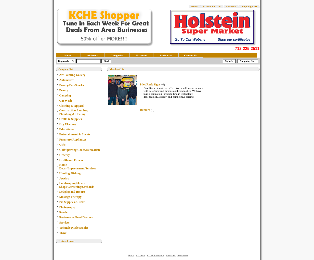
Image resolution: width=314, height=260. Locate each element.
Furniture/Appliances (72, 139)
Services (64, 222)
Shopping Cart (249, 6)
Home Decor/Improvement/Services (77, 166)
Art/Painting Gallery (72, 75)
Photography (67, 207)
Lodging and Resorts (72, 191)
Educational (67, 129)
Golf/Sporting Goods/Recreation (79, 150)
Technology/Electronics (74, 227)
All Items (92, 55)
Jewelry (64, 178)
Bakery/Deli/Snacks (71, 85)
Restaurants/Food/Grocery (76, 217)
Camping (65, 95)
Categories (117, 55)
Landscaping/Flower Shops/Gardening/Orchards (76, 185)
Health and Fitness (71, 160)
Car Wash (65, 100)
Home (194, 6)
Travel (63, 233)
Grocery (64, 155)
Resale (63, 212)
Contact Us (190, 55)
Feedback (231, 6)
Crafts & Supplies (70, 119)
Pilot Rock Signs (150, 84)
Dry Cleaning (67, 124)
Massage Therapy (70, 197)
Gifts (62, 144)
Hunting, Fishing (70, 173)
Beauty (63, 90)
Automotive (66, 80)
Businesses (166, 55)
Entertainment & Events (74, 134)
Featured (141, 55)
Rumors (145, 110)
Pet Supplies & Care (72, 202)
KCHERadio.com (212, 6)
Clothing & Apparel (71, 105)
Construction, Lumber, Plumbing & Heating (73, 112)
